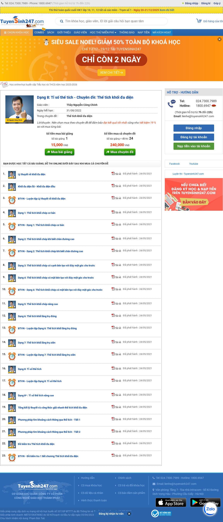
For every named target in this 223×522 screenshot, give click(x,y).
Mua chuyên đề (121, 152)
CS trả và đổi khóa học (131, 485)
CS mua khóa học (91, 485)
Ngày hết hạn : (45, 110)
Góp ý (217, 3)
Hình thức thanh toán (94, 500)
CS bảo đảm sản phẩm (131, 492)
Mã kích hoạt (162, 32)
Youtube (193, 163)
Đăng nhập (191, 3)
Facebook (174, 163)
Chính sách (124, 477)
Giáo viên (80, 32)
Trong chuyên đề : (47, 116)
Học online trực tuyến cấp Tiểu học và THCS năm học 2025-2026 (43, 84)
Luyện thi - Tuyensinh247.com (188, 174)
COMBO (40, 31)
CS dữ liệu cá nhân (92, 492)
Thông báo (127, 32)
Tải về (116, 174)
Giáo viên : (43, 104)
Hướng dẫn (88, 477)
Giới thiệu (64, 32)
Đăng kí (205, 3)
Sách (50, 32)
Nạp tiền (144, 32)
